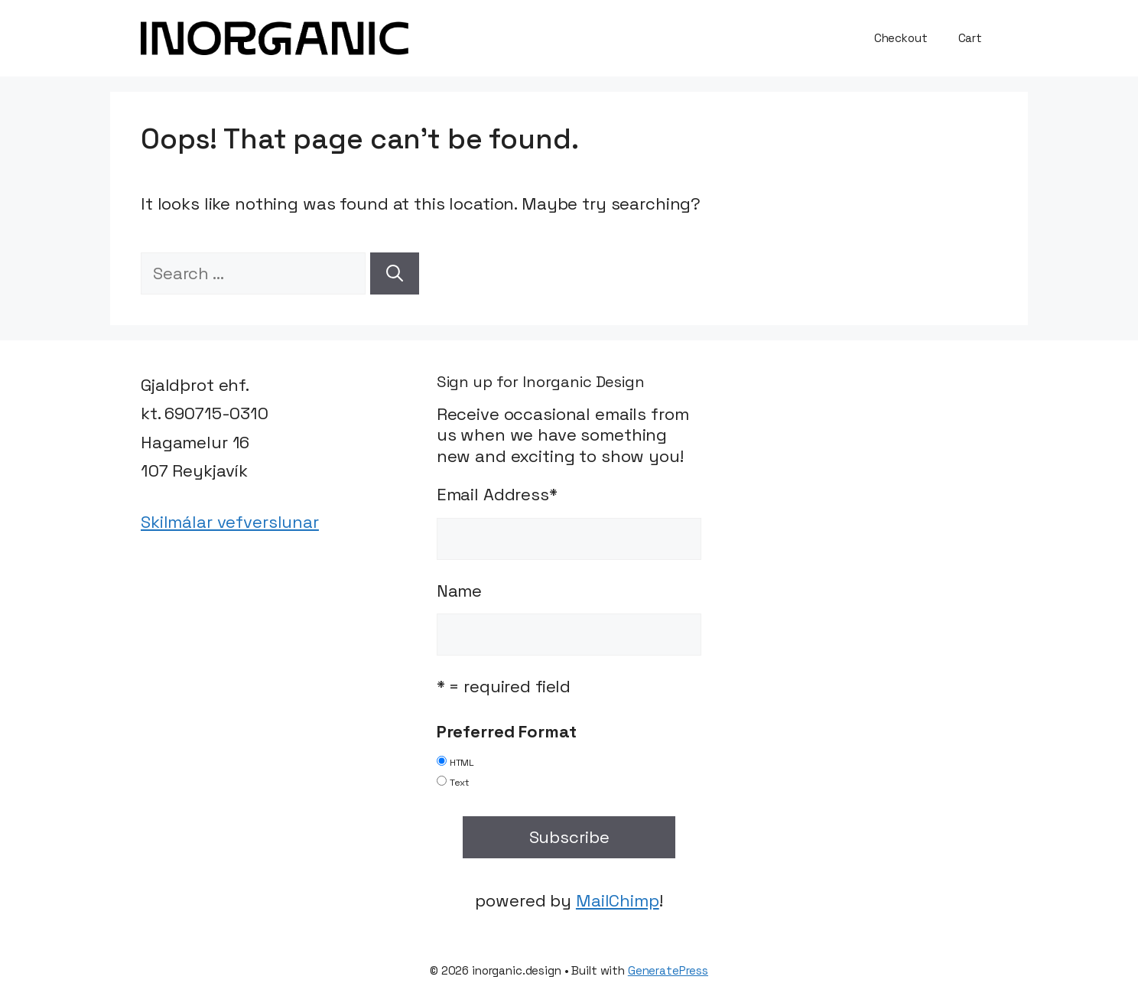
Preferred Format (507, 731)
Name (459, 590)
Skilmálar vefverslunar (230, 521)
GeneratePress (668, 970)
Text (459, 782)
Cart (970, 38)
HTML (462, 763)
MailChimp (617, 900)
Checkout (901, 38)
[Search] (394, 273)
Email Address (497, 494)
